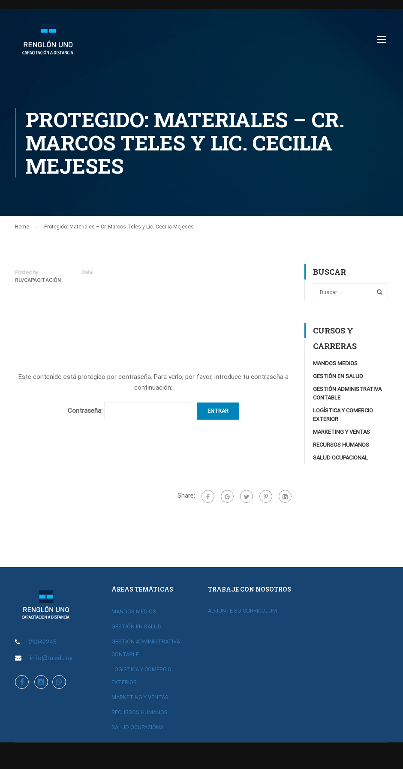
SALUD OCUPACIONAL (340, 457)
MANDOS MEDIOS (335, 363)
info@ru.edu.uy (51, 658)
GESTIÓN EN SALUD (338, 376)
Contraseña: (131, 410)
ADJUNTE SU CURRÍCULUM (242, 610)
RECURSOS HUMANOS (341, 445)
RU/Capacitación (38, 280)
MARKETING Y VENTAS (341, 432)
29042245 (42, 642)
